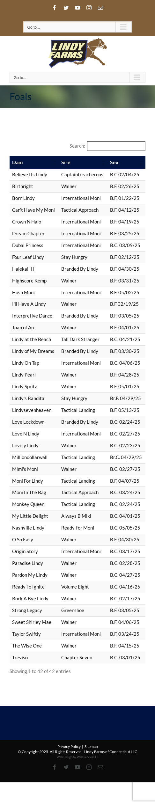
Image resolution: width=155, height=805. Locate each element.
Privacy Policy (69, 746)
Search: (77, 146)
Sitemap (91, 746)
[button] (54, 162)
